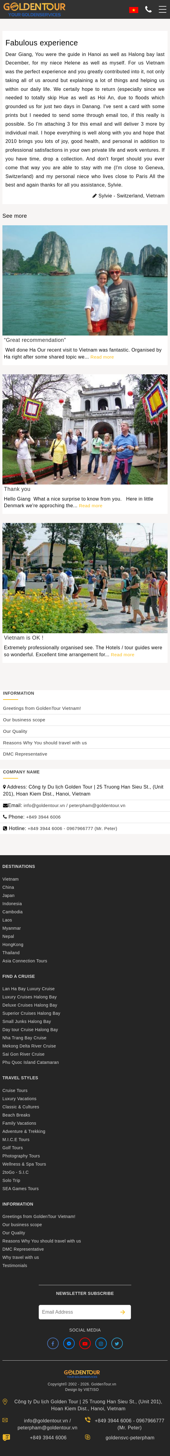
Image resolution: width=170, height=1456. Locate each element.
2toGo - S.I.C (15, 1172)
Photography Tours (21, 1155)
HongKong (12, 944)
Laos (7, 920)
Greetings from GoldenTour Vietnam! (42, 708)
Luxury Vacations (19, 1098)
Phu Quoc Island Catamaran (30, 1062)
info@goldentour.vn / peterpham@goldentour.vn (75, 805)
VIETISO (91, 1390)
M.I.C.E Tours (16, 1139)
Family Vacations (19, 1123)
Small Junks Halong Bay (26, 1021)
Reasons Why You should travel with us (45, 742)
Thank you (17, 489)
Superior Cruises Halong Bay (31, 1013)
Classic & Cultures (20, 1106)
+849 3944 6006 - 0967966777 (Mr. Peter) (72, 828)
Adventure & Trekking (23, 1131)
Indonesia (12, 903)
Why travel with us (20, 1257)
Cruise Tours (15, 1090)
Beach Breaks (16, 1115)
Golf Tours (12, 1147)
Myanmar (11, 928)
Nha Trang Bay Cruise (24, 1037)
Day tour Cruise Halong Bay (30, 1029)
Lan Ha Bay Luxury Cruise (28, 988)
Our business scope (24, 719)
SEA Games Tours (20, 1188)
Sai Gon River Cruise (23, 1054)
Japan (8, 895)
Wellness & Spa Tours (24, 1164)
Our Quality (15, 731)
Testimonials (14, 1265)
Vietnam (10, 879)
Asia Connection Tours (24, 960)
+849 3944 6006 (43, 816)
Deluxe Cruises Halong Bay (29, 1005)
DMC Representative (25, 753)
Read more (102, 356)
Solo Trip (11, 1180)
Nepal (8, 936)
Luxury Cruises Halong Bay (29, 996)
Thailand (11, 952)
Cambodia (12, 911)
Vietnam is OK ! (24, 638)
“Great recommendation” (35, 340)
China (8, 887)
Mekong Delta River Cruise (29, 1046)
